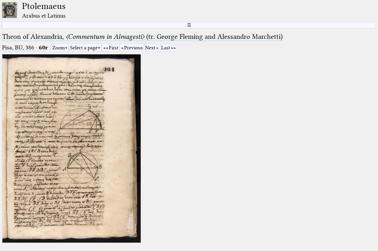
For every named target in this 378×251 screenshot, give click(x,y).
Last (165, 48)
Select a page (84, 48)
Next (150, 48)
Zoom (58, 48)
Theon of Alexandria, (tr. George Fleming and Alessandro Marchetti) (142, 37)
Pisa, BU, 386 (18, 47)
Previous (133, 48)
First (113, 48)
